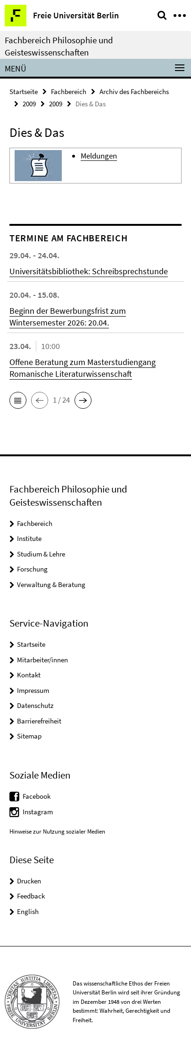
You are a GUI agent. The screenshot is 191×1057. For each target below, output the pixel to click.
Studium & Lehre (41, 553)
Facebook (36, 796)
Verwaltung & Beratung (51, 584)
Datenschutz (35, 705)
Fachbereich (68, 91)
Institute (29, 538)
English (28, 911)
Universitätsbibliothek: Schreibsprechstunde (88, 271)
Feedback (31, 895)
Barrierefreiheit (39, 720)
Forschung (32, 568)
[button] (17, 400)
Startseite (23, 91)
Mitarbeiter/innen (42, 659)
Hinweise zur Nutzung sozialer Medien (57, 831)
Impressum (33, 690)
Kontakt (29, 674)
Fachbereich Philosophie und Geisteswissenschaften (59, 46)
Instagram (38, 811)
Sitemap (29, 735)
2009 (29, 103)
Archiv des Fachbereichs (134, 91)
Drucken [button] (29, 880)
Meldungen (99, 156)
